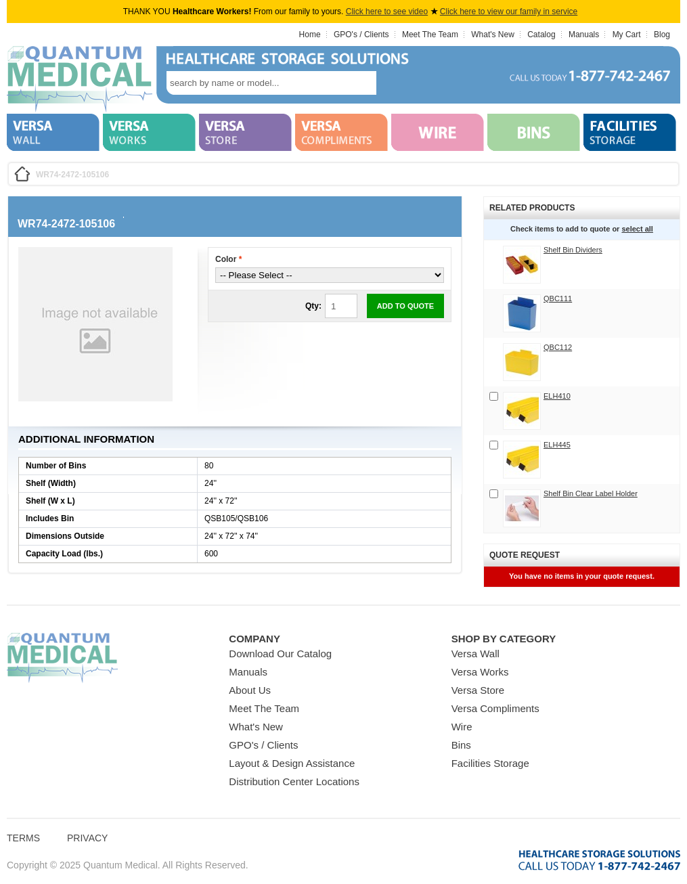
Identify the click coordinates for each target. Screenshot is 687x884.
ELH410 (557, 396)
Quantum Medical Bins (79, 80)
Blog (662, 34)
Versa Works (480, 672)
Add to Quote (405, 306)
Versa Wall (475, 653)
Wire (461, 726)
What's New (492, 34)
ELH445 (557, 445)
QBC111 (558, 298)
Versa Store (477, 690)
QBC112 (558, 347)
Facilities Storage (490, 763)
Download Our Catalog (280, 653)
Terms (23, 838)
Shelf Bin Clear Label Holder (591, 493)
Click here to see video (387, 11)
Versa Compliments (495, 708)
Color (228, 259)
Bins (461, 745)
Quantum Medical (62, 658)
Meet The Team (430, 34)
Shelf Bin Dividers (573, 250)
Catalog (541, 34)
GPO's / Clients (361, 34)
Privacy (87, 838)
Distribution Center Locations (294, 781)
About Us (250, 690)
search (396, 83)
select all (636, 229)
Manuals (584, 34)
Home (310, 34)
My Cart (627, 34)
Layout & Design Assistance (292, 763)
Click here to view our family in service (508, 11)
